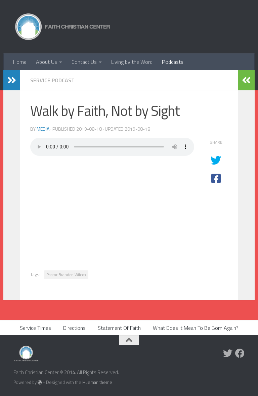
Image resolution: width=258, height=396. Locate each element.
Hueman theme (97, 382)
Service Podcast (52, 80)
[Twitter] (227, 353)
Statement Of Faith (119, 328)
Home (20, 62)
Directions (74, 328)
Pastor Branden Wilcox (66, 274)
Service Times (35, 328)
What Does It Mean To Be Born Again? (196, 328)
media (43, 128)
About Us (46, 62)
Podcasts (172, 62)
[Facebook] (240, 353)
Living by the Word (132, 62)
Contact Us (84, 62)
